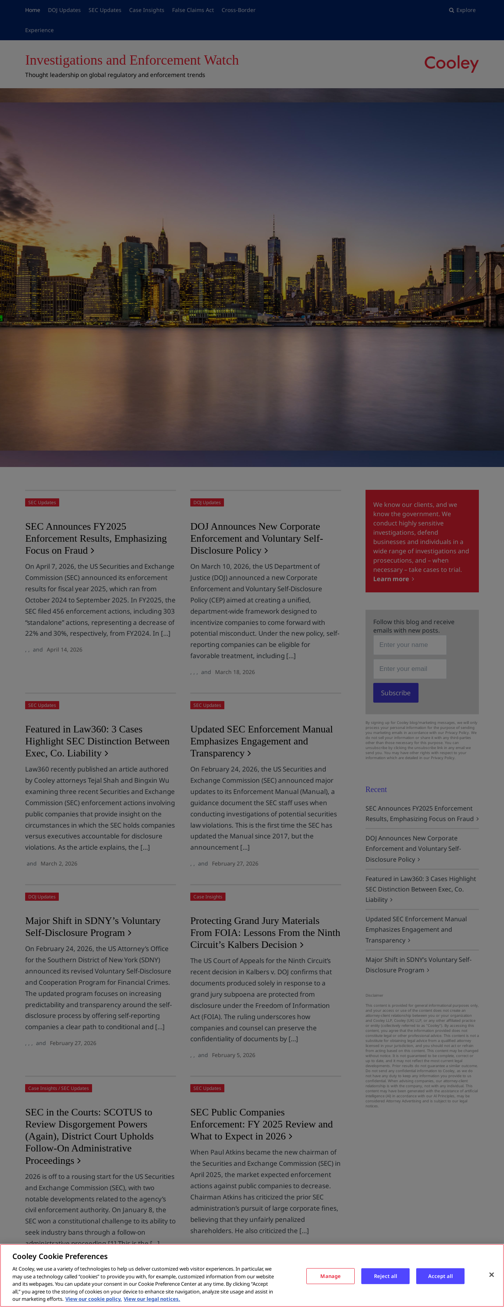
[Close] (491, 1274)
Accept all (440, 1275)
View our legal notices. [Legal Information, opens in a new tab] (152, 1298)
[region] (252, 1275)
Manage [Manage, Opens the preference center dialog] (330, 1275)
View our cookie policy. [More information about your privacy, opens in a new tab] (93, 1298)
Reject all (385, 1275)
